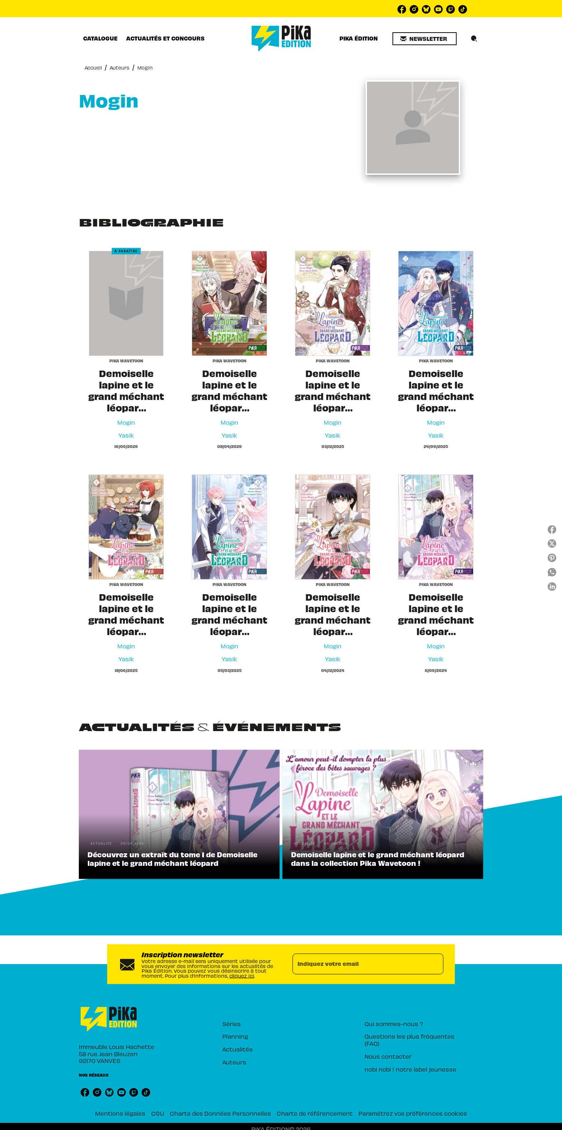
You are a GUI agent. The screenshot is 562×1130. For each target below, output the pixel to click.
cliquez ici (241, 976)
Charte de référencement (315, 1113)
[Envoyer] (434, 964)
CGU (157, 1113)
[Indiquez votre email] (358, 964)
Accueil (93, 68)
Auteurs (119, 68)
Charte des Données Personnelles (220, 1113)
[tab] (100, 38)
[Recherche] (474, 39)
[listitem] (402, 9)
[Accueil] (281, 39)
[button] (424, 38)
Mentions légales (120, 1113)
